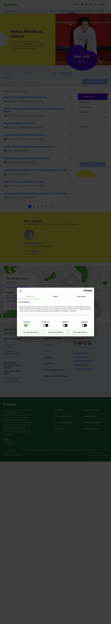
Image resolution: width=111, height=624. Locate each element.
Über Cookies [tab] (81, 296)
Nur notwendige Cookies (30, 332)
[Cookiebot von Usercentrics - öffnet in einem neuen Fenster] (84, 291)
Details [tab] (55, 296)
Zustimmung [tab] (30, 296)
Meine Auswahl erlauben (55, 332)
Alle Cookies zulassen (80, 332)
